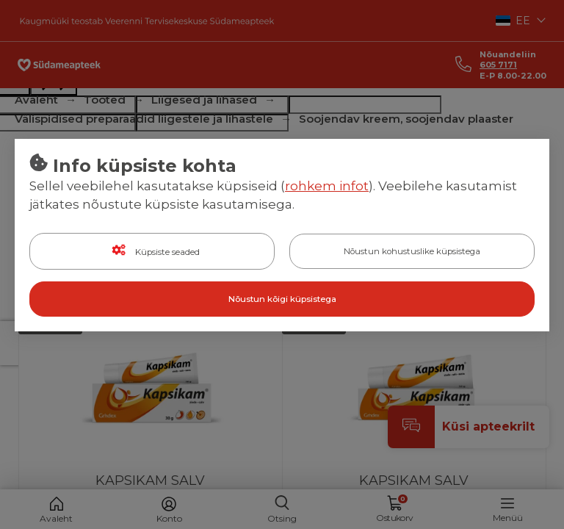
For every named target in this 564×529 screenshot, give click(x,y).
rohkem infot (327, 186)
